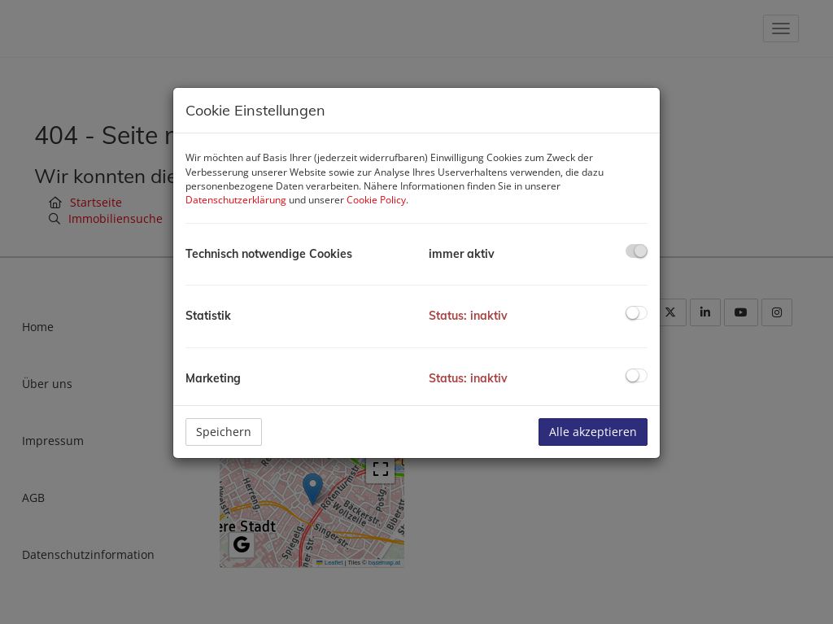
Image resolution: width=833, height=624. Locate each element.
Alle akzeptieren (593, 431)
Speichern (223, 431)
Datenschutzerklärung (235, 200)
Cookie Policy (376, 200)
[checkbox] (637, 251)
